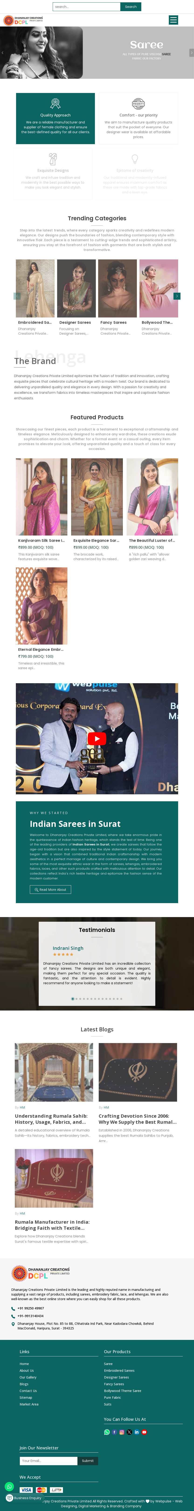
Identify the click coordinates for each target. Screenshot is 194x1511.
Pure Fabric (112, 1397)
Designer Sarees (75, 325)
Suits (107, 1404)
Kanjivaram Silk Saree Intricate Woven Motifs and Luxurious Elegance (41, 543)
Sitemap (26, 1397)
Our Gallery (28, 1377)
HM (19, 1107)
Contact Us (28, 1390)
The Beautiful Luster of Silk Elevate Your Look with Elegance (152, 543)
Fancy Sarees (113, 325)
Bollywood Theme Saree (159, 325)
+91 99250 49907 (30, 1308)
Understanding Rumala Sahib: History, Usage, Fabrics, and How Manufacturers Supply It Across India (48, 1119)
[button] (176, 296)
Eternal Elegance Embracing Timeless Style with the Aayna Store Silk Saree (41, 652)
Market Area (29, 1404)
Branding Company (126, 1506)
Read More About (50, 889)
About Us (27, 1370)
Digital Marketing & (94, 1506)
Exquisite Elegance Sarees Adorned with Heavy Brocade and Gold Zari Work (96, 543)
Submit (88, 1460)
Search (131, 6)
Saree (108, 1364)
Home (24, 1364)
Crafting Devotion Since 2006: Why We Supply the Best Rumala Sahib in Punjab (134, 1119)
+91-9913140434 (30, 1316)
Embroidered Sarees (35, 325)
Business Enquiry (23, 1498)
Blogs (24, 1384)
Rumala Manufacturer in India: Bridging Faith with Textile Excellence (49, 1225)
